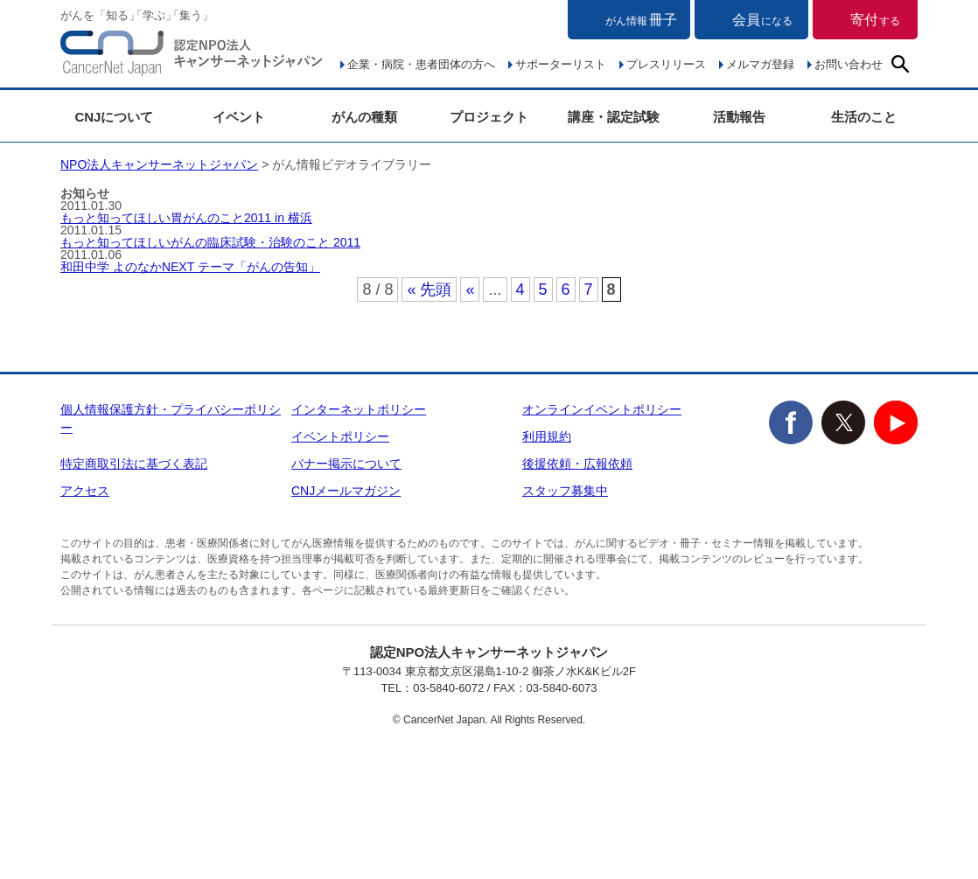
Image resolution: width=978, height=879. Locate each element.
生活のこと (864, 116)
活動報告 (739, 116)
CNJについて (113, 116)
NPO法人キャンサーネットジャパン (191, 57)
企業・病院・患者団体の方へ (421, 64)
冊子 (641, 19)
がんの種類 (364, 116)
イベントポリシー (340, 436)
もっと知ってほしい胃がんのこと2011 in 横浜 (186, 218)
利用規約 (546, 436)
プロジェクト (489, 116)
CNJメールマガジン (346, 491)
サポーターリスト (560, 64)
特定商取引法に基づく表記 (133, 464)
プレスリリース (666, 64)
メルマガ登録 (760, 64)
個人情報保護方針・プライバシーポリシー (170, 418)
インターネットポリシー (358, 409)
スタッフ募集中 (565, 491)
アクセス (84, 491)
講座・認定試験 (614, 116)
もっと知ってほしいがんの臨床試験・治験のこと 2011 (210, 242)
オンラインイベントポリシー (601, 409)
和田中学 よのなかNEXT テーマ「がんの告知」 (190, 267)
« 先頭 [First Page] (429, 289)
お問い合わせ (848, 64)
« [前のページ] (469, 289)
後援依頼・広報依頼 (577, 464)
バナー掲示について (346, 464)
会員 (762, 19)
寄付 (875, 19)
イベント (239, 116)
